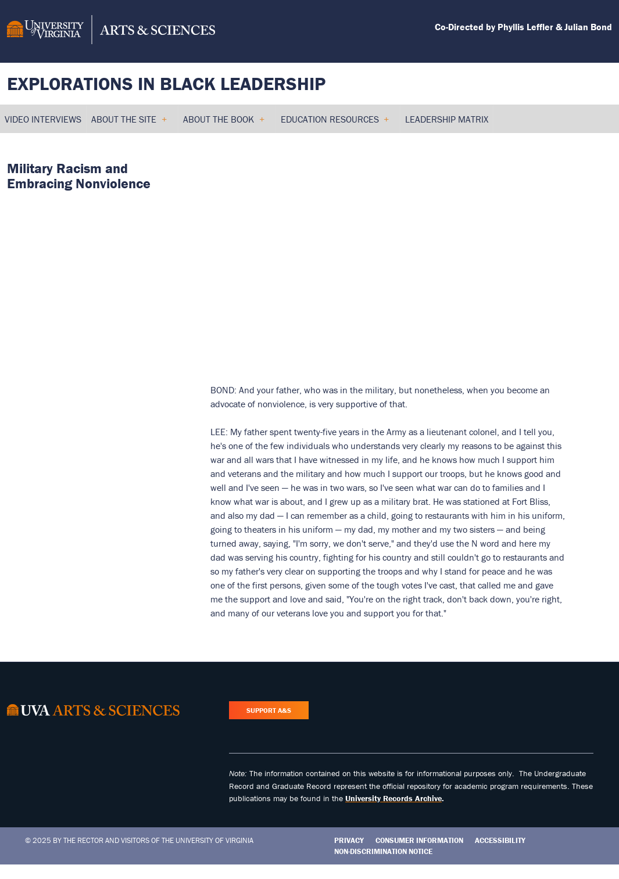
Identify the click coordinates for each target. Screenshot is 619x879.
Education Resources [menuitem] (334, 123)
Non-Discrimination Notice (383, 851)
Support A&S (268, 710)
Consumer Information (419, 840)
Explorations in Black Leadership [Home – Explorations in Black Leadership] (166, 83)
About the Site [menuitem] (129, 123)
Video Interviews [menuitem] (43, 119)
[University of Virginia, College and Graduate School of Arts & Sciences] (111, 31)
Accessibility (500, 840)
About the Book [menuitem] (223, 123)
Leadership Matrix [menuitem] (446, 119)
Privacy (349, 840)
